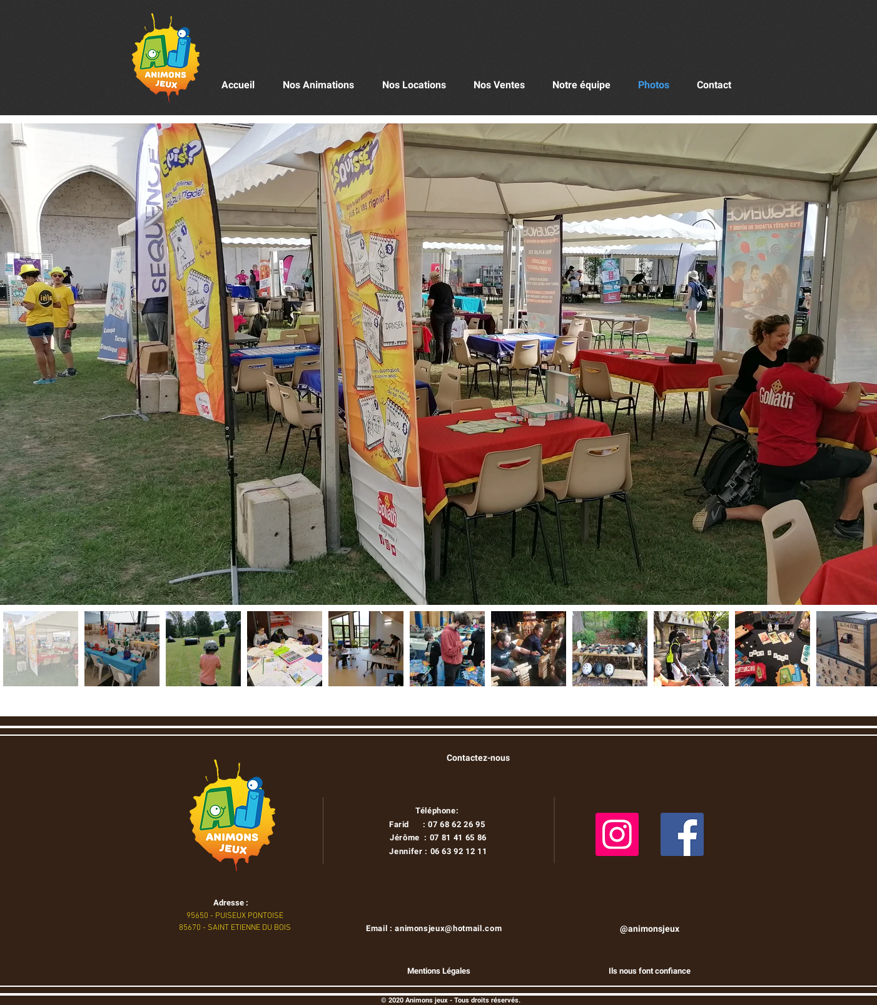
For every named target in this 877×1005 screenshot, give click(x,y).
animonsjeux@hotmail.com (448, 928)
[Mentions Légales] (438, 971)
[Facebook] (682, 834)
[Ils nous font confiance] (649, 971)
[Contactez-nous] (478, 758)
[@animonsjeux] (649, 929)
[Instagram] (617, 834)
